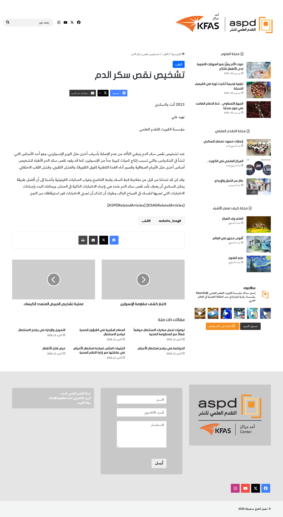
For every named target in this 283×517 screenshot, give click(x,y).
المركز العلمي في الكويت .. (225, 161)
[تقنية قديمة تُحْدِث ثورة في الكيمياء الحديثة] (259, 90)
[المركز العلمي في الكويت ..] (259, 167)
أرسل (159, 463)
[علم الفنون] (259, 264)
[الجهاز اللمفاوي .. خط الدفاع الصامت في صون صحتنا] (259, 109)
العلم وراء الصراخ (232, 218)
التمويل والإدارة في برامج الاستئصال (41, 330)
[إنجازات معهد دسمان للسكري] (259, 147)
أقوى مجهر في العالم (227, 238)
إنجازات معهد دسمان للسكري (223, 141)
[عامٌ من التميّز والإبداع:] (259, 186)
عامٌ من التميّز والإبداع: (228, 180)
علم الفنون (235, 258)
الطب (165, 54)
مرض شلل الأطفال (53, 348)
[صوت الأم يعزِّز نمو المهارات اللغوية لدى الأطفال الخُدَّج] (259, 70)
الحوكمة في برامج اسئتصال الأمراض (161, 348)
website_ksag (169, 221)
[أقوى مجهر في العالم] (259, 244)
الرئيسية (178, 54)
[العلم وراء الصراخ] (259, 224)
